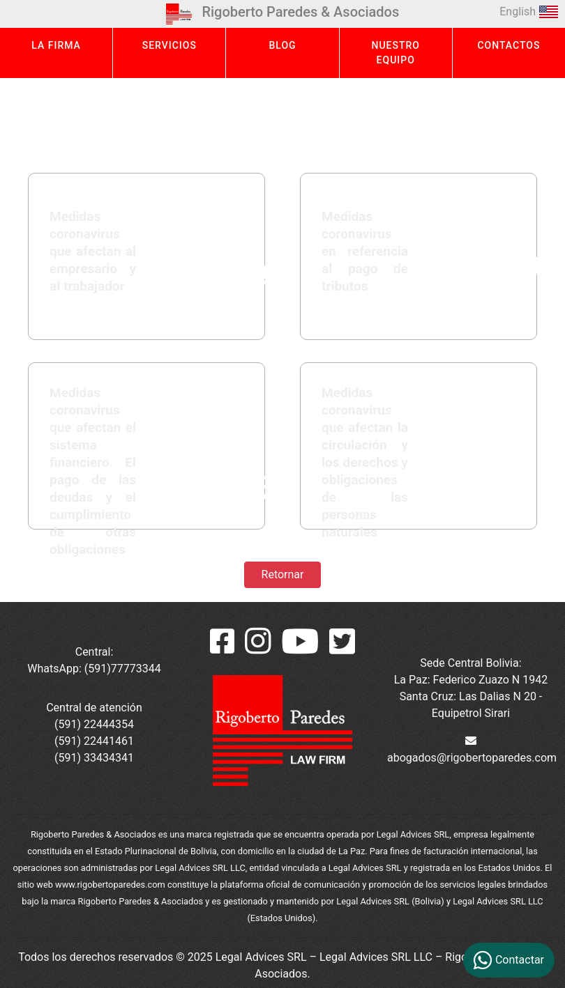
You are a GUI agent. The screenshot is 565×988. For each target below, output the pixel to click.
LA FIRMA (56, 45)
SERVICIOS (169, 45)
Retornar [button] (282, 574)
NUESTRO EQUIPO (395, 52)
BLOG (282, 45)
